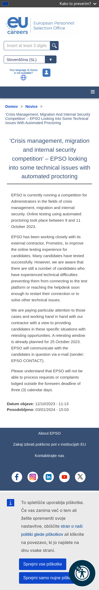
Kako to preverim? (78, 3)
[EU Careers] (49, 25)
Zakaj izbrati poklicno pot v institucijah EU (49, 444)
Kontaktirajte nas (49, 455)
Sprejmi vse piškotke (42, 564)
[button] (23, 77)
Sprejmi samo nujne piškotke (50, 578)
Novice (31, 106)
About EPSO (49, 433)
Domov (11, 106)
